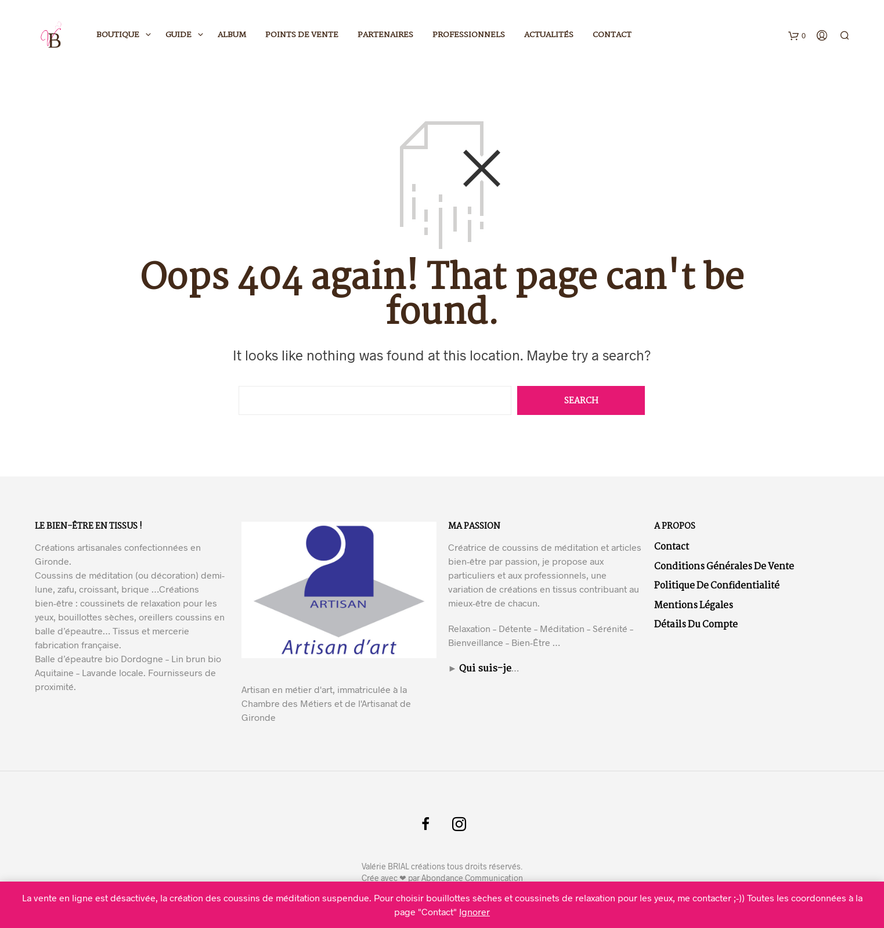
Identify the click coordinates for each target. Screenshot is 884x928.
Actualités (548, 34)
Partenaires (385, 34)
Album (232, 34)
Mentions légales (693, 605)
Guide (178, 34)
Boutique (117, 34)
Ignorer (474, 911)
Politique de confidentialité (717, 586)
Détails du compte (696, 625)
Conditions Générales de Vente (724, 566)
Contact (612, 34)
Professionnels (468, 34)
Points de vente (301, 34)
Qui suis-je (485, 669)
